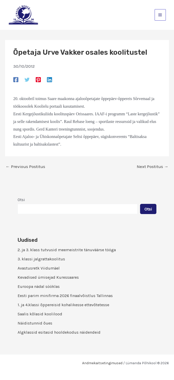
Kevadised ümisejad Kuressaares (48, 277)
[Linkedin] (49, 79)
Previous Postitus (25, 166)
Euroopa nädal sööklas (39, 286)
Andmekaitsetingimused (102, 363)
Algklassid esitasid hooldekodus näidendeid (59, 332)
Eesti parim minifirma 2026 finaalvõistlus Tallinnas (65, 295)
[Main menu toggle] (160, 15)
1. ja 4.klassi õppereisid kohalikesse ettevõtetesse (63, 304)
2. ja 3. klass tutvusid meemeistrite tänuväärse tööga (67, 249)
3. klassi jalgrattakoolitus (41, 259)
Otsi (21, 199)
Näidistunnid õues (35, 323)
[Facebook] (15, 79)
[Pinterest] (38, 79)
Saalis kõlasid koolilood (40, 314)
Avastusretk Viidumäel (39, 268)
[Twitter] (27, 79)
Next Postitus (152, 166)
